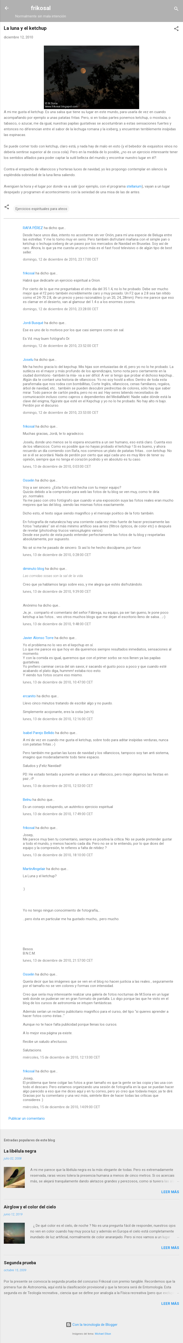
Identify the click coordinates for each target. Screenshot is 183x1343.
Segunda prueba (20, 1262)
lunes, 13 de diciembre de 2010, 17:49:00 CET (58, 814)
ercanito (29, 696)
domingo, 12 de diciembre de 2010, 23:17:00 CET (60, 259)
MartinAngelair (34, 869)
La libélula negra (20, 1151)
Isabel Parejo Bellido (38, 733)
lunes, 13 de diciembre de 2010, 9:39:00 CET (57, 591)
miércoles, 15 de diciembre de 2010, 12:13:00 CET (61, 1057)
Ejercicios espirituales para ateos (41, 209)
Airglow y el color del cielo (30, 1206)
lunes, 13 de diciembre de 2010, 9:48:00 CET (57, 624)
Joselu (28, 359)
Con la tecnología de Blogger (91, 1324)
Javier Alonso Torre (38, 638)
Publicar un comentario (27, 1118)
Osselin (28, 480)
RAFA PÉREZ (33, 228)
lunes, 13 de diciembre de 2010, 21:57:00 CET (58, 960)
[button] (176, 29)
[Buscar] (176, 9)
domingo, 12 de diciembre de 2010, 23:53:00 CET (60, 412)
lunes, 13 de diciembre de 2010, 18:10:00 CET (58, 855)
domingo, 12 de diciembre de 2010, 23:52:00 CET (60, 346)
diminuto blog (33, 569)
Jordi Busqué (33, 323)
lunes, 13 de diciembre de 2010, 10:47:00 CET (58, 682)
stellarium (134, 186)
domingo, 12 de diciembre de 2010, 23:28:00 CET (60, 309)
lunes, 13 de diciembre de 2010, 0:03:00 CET (57, 466)
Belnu (27, 799)
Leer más (170, 1192)
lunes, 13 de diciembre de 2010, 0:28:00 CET (57, 555)
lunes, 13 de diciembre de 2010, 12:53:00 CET (58, 786)
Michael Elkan (103, 1333)
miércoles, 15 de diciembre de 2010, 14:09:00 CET (61, 1107)
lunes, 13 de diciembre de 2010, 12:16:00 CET (58, 719)
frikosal (41, 8)
